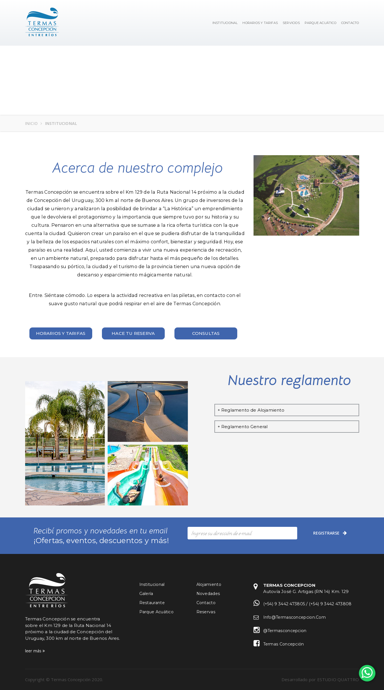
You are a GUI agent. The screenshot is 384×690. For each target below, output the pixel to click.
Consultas (206, 333)
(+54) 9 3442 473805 (284, 603)
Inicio (31, 123)
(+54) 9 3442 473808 (330, 603)
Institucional (225, 23)
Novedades (208, 593)
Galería (146, 593)
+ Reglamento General (243, 426)
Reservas (205, 611)
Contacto (206, 602)
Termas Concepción (283, 644)
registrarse (330, 533)
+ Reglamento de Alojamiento (251, 410)
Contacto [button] (350, 23)
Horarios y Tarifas (260, 23)
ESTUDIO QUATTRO (338, 679)
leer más (35, 650)
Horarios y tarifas (61, 333)
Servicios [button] (291, 23)
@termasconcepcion (285, 630)
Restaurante (152, 602)
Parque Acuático (320, 23)
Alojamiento (208, 584)
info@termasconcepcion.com (294, 617)
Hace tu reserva (133, 333)
